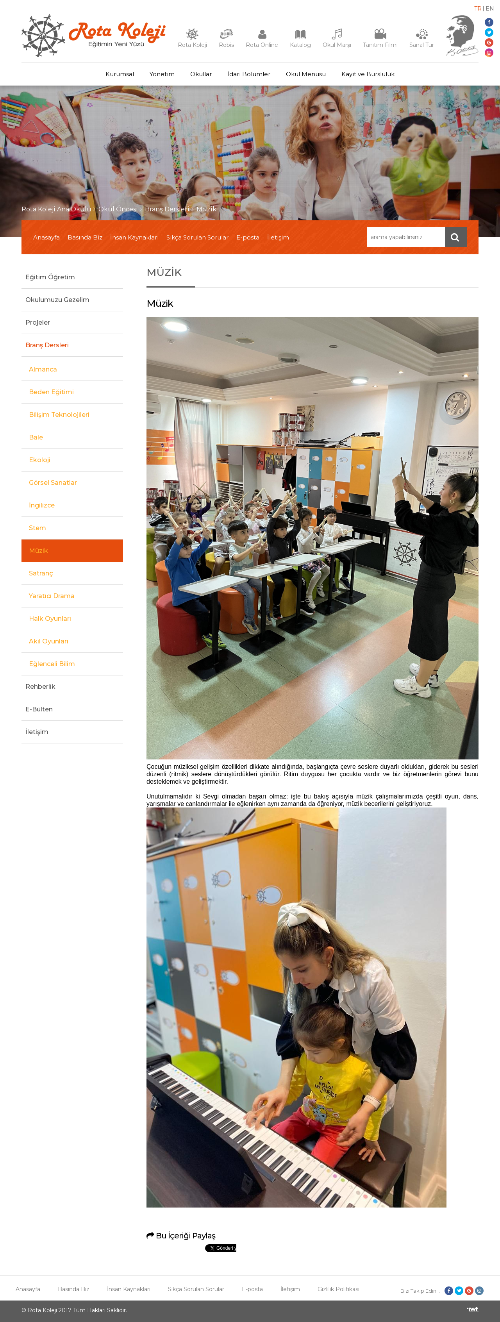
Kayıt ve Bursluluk (368, 74)
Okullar (201, 74)
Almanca (43, 369)
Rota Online (262, 44)
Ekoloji (39, 460)
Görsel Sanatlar (53, 482)
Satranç (41, 573)
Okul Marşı (337, 44)
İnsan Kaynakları (134, 237)
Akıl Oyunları (48, 641)
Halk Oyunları (50, 618)
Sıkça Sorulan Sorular (197, 237)
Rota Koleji (192, 44)
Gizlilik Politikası (338, 1289)
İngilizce (42, 505)
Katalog (300, 44)
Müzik (206, 209)
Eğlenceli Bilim (52, 664)
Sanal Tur (421, 44)
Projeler (37, 322)
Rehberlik (40, 686)
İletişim (278, 237)
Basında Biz (85, 237)
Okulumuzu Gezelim (57, 300)
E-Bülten (39, 709)
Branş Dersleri (167, 209)
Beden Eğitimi (51, 392)
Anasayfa (46, 237)
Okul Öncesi (118, 209)
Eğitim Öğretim (50, 277)
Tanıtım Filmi (380, 44)
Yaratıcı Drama (52, 596)
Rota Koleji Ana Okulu (56, 209)
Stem (37, 528)
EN (490, 8)
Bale (36, 437)
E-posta (247, 237)
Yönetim (162, 74)
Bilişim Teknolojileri (59, 414)
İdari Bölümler (248, 74)
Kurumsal (119, 74)
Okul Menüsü (306, 74)
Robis (226, 44)
